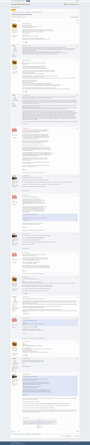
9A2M (14, 175)
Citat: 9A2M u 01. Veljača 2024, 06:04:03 (30, 214)
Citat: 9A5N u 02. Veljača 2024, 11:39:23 (30, 320)
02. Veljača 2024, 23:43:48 (27, 374)
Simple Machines (18, 442)
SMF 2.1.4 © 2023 (12, 442)
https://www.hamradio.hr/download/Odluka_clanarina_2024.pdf (33, 361)
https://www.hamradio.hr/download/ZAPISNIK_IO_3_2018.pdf (32, 307)
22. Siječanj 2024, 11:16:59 (26, 45)
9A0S (14, 45)
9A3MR (14, 296)
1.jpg (38, 425)
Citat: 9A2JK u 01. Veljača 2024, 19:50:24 (30, 376)
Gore (12, 431)
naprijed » (76, 17)
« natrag (72, 17)
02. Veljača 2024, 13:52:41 (26, 318)
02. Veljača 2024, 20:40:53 (26, 358)
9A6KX (14, 358)
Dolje (12, 20)
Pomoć (71, 442)
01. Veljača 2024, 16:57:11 (26, 233)
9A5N (14, 23)
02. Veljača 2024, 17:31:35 (26, 341)
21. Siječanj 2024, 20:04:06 (26, 23)
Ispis (77, 20)
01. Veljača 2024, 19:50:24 (26, 252)
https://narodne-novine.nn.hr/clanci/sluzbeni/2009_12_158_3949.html (65, 304)
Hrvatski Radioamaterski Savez (20, 4)
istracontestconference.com (26, 366)
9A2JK (14, 128)
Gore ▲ (78, 442)
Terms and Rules (74, 442)
